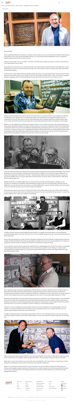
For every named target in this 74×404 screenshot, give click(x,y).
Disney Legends (19, 5)
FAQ (50, 385)
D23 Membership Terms (11, 397)
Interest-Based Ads (48, 397)
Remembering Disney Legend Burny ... (31, 5)
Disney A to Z (39, 390)
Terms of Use (18, 397)
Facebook (64, 388)
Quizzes (27, 385)
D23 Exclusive (29, 381)
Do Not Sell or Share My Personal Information (59, 397)
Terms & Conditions (53, 388)
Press (50, 383)
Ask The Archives (39, 388)
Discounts (19, 388)
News (27, 383)
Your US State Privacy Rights (29, 397)
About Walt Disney (40, 386)
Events (18, 386)
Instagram (65, 383)
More (50, 381)
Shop (18, 385)
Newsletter (28, 388)
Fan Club (19, 381)
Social (62, 381)
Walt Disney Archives (9, 5)
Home (3, 5)
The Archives (39, 381)
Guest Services (52, 386)
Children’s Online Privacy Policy (40, 397)
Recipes (27, 386)
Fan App (27, 390)
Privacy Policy (22, 397)
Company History (39, 385)
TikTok (64, 385)
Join (18, 383)
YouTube (64, 386)
